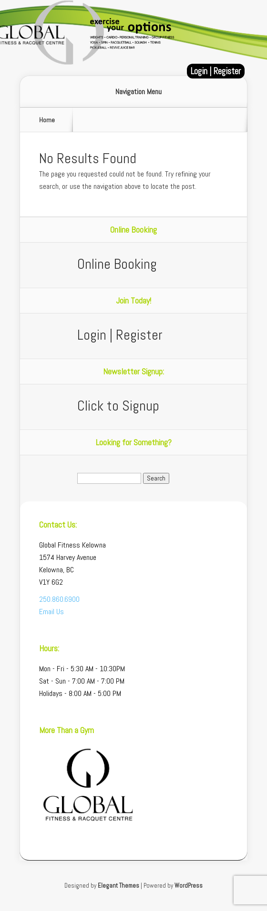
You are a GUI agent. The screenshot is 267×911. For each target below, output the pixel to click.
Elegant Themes (118, 886)
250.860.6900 (59, 599)
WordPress (189, 886)
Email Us (51, 612)
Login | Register (216, 71)
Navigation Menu (138, 92)
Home (47, 120)
